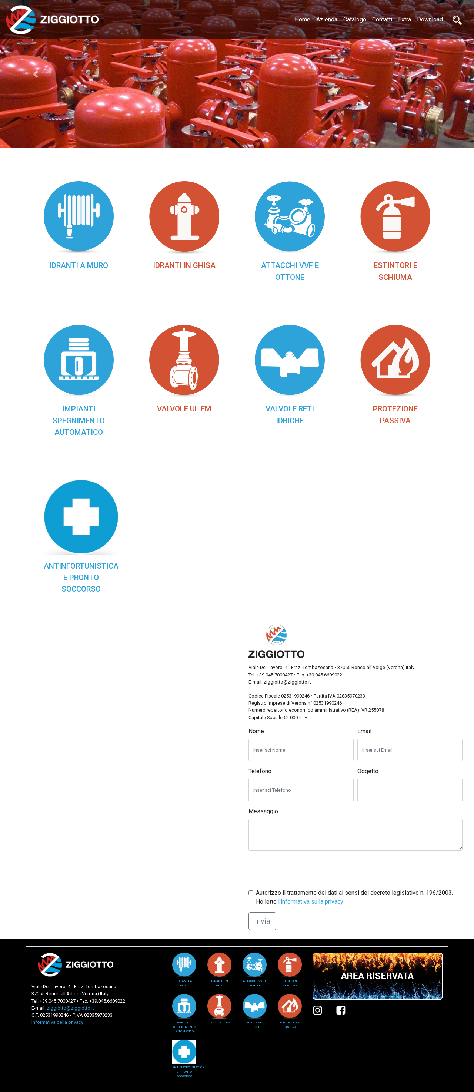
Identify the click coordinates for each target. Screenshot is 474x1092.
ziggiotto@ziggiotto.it (70, 1008)
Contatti (382, 19)
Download (430, 19)
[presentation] (304, 871)
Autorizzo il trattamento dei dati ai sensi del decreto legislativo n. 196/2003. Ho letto (354, 897)
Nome (256, 731)
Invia (262, 921)
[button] (35, 74)
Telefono (259, 771)
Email (364, 731)
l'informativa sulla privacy (310, 901)
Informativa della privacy (57, 1022)
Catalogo (354, 19)
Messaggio (263, 811)
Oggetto (367, 771)
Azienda (326, 19)
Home (304, 19)
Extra (404, 19)
